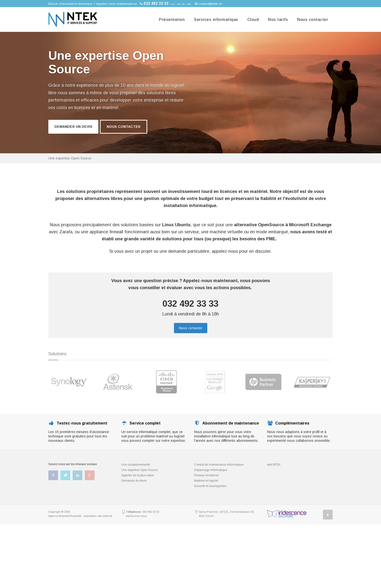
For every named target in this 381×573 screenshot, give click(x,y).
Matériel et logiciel (206, 480)
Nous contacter (312, 19)
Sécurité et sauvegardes (210, 486)
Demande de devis (134, 480)
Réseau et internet (206, 475)
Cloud (253, 19)
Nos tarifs (278, 19)
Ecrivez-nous (138, 515)
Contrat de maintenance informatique (219, 464)
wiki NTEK (274, 464)
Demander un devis (73, 127)
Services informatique (216, 19)
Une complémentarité (135, 464)
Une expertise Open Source (139, 470)
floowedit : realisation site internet (91, 515)
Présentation (172, 19)
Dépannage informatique (210, 470)
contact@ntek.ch (210, 4)
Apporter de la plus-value (137, 475)
